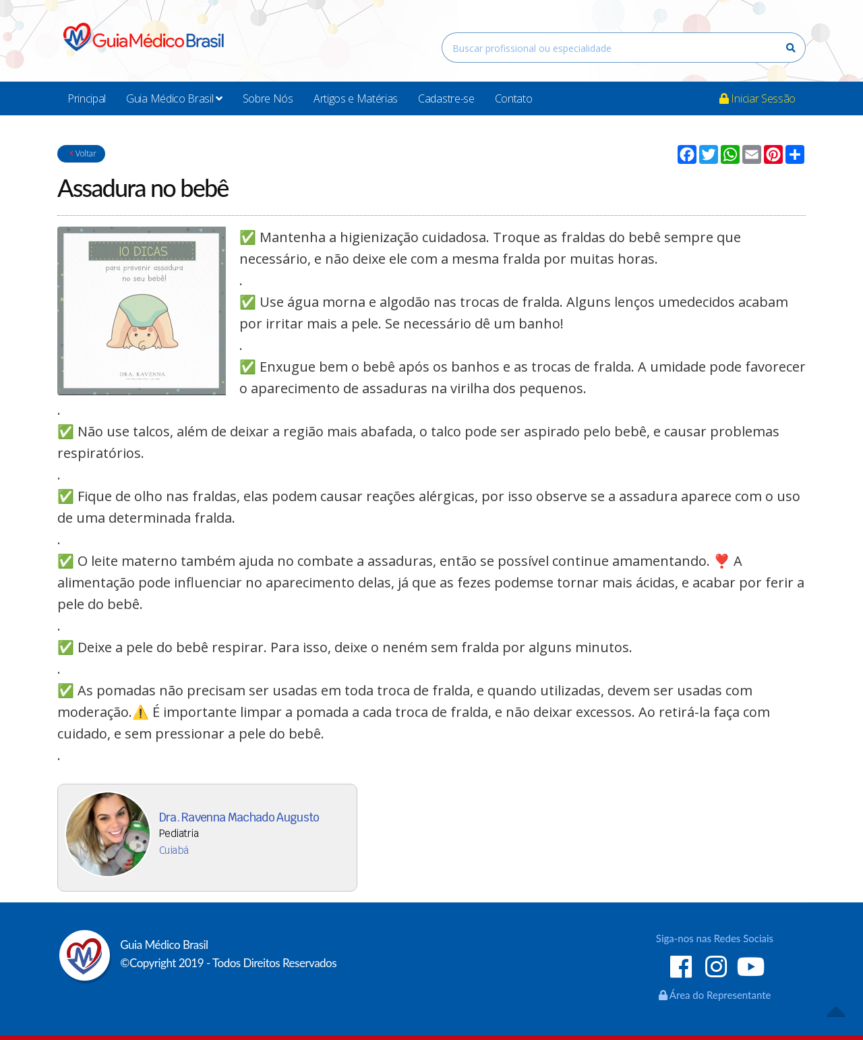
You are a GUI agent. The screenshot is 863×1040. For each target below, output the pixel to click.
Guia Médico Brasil (174, 98)
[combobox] (624, 47)
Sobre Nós (268, 98)
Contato (514, 98)
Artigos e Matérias (356, 98)
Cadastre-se (446, 98)
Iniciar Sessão (757, 98)
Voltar (81, 153)
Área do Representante (715, 995)
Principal (86, 98)
